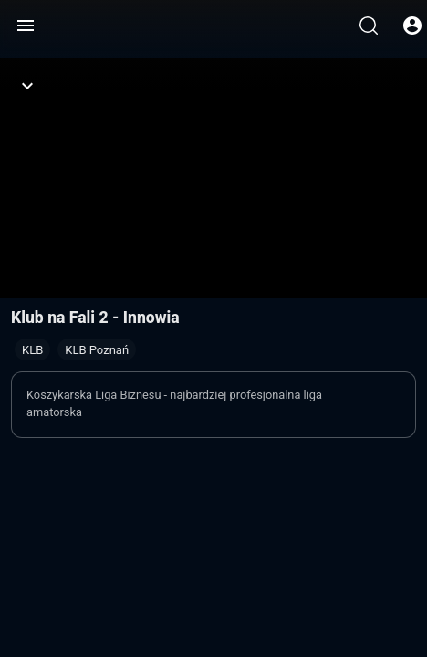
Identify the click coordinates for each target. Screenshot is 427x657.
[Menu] (25, 25)
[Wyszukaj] (369, 25)
